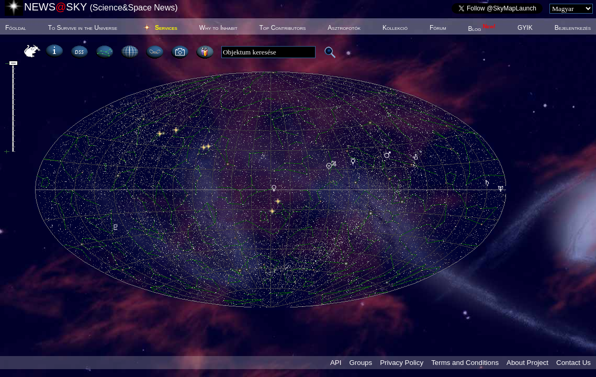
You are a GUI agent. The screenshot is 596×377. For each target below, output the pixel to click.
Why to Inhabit (218, 27)
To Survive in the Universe (82, 27)
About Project (527, 363)
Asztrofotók (344, 27)
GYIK (525, 27)
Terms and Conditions (465, 363)
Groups (360, 363)
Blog (482, 28)
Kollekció (395, 27)
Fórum (438, 27)
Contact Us (573, 363)
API (335, 363)
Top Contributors (282, 27)
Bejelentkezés (573, 27)
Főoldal (15, 27)
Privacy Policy (401, 363)
